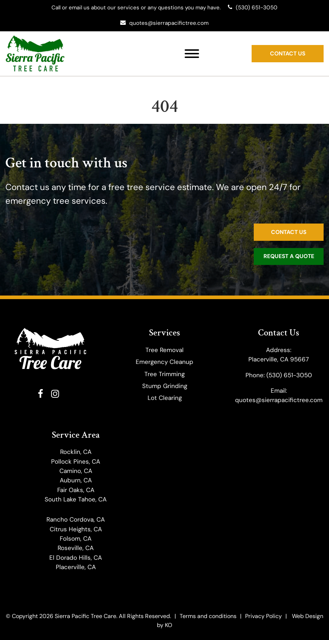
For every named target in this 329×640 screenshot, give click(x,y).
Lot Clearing (165, 398)
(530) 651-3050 (289, 375)
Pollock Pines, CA (75, 461)
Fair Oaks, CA (75, 490)
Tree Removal (164, 350)
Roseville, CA (76, 548)
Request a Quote (288, 256)
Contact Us (287, 53)
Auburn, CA (76, 480)
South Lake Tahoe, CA (76, 499)
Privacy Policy (263, 615)
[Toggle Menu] (192, 53)
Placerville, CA (76, 567)
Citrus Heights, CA (76, 529)
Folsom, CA (75, 538)
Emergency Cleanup (164, 362)
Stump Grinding (164, 386)
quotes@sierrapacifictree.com (279, 400)
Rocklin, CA (75, 452)
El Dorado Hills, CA (75, 558)
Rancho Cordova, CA (75, 520)
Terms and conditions (208, 615)
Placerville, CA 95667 (278, 360)
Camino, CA (75, 471)
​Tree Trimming (164, 374)
